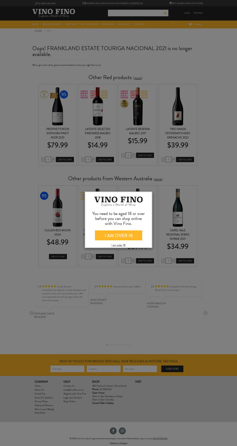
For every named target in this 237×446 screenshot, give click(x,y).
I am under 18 (118, 245)
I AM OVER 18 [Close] (119, 235)
